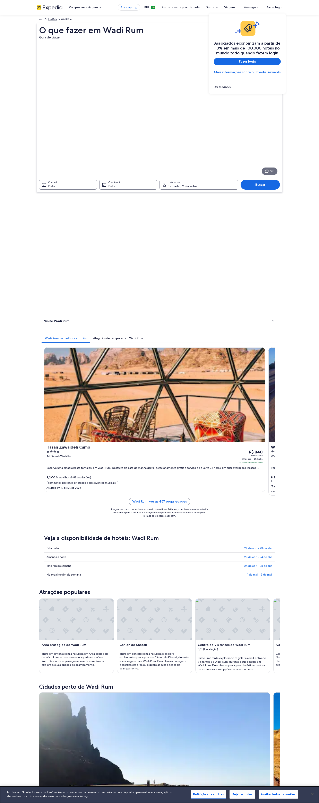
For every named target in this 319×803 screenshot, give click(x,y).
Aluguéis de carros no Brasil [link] (115, 740)
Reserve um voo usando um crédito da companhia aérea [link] (255, 729)
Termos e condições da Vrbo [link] (179, 727)
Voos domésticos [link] (109, 734)
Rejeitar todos (242, 794)
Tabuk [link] (46, 579)
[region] (159, 794)
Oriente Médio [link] (45, 19)
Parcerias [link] (41, 727)
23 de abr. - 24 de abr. (258, 324)
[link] (247, 87)
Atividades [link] (51, 194)
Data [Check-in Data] (49, 145)
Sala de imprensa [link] (46, 734)
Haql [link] (104, 579)
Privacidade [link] (170, 714)
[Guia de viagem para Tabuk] (121, 533)
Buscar (262, 143)
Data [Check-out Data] (110, 145)
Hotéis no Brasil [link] (108, 714)
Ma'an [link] (165, 579)
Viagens (244, 7)
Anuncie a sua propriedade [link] (52, 721)
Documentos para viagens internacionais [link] (249, 737)
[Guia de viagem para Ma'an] (167, 533)
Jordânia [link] (62, 19)
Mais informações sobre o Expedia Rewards (247, 72)
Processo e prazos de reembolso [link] (245, 721)
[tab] (126, 166)
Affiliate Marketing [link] (47, 747)
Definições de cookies (208, 794)
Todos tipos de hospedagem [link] (116, 747)
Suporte (227, 7)
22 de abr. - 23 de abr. (258, 316)
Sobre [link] (40, 708)
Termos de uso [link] (172, 721)
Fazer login (274, 7)
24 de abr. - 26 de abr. (258, 333)
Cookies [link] (168, 708)
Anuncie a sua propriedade (196, 7)
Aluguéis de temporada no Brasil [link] (118, 721)
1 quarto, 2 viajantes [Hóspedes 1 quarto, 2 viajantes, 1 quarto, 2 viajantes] (183, 145)
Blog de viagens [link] (109, 754)
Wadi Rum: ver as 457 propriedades (189, 274)
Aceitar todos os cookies (278, 794)
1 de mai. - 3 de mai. (260, 342)
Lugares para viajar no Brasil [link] (115, 708)
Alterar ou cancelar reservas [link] (242, 714)
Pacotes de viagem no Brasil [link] (115, 727)
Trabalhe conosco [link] (46, 714)
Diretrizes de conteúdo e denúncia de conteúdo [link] (190, 734)
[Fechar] (312, 794)
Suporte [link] (231, 708)
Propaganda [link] (43, 740)
